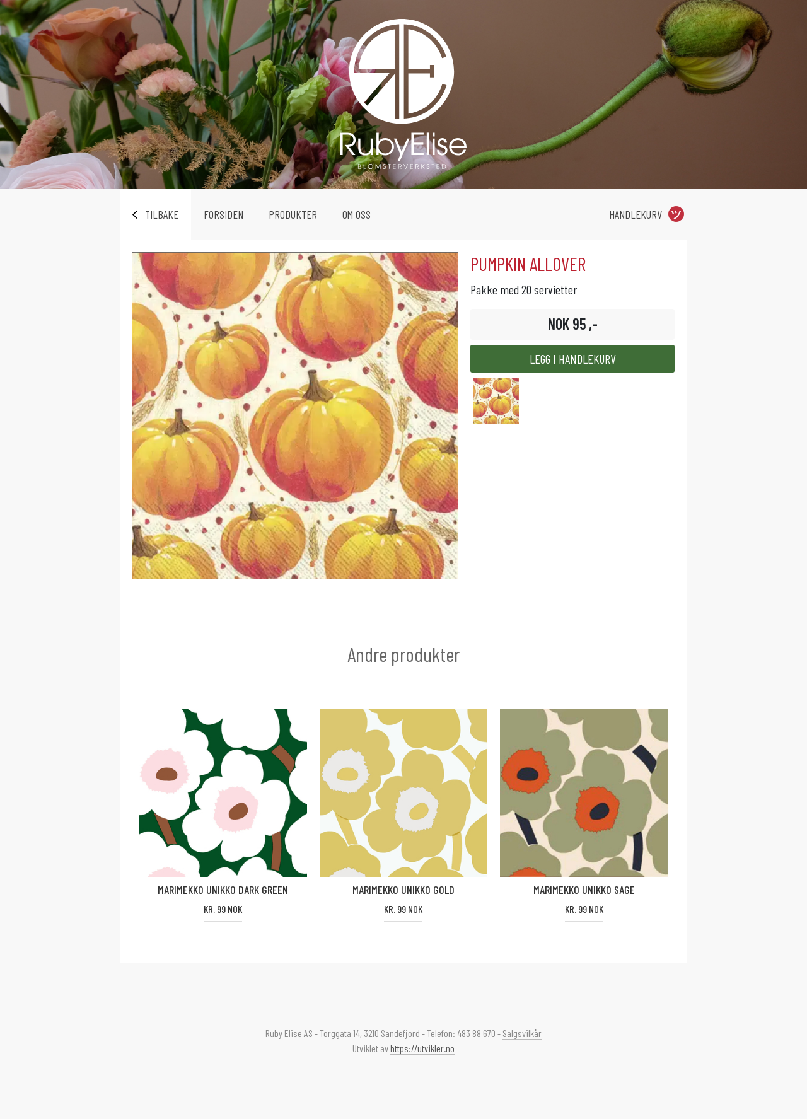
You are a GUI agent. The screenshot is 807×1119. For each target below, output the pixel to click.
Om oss (356, 214)
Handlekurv (635, 214)
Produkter (293, 214)
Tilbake (161, 214)
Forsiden (223, 214)
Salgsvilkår (522, 1033)
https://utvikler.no (422, 1048)
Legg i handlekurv (573, 358)
